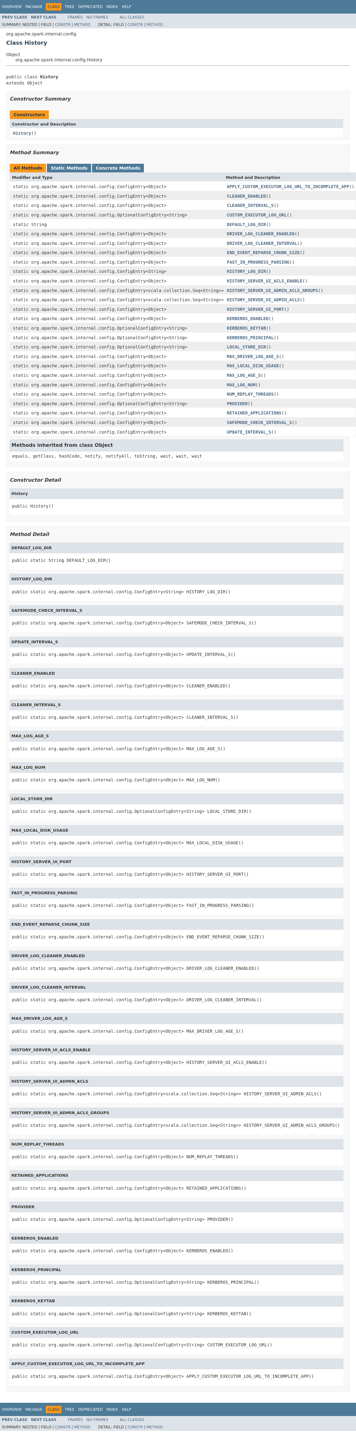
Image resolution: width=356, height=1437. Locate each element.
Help (126, 7)
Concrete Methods (118, 168)
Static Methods (69, 168)
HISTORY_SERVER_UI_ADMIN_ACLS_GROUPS (272, 290)
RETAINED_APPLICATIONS (254, 412)
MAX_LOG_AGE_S (244, 375)
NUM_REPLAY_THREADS (250, 394)
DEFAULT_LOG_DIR (246, 224)
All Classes (132, 17)
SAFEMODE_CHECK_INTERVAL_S (259, 422)
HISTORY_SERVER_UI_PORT (255, 309)
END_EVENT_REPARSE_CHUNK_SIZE (263, 252)
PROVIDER (237, 403)
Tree (69, 7)
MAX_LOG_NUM (241, 384)
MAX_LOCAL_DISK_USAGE (253, 365)
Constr (62, 25)
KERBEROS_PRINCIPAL (250, 337)
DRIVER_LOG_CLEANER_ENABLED (261, 233)
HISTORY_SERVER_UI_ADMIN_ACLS (263, 299)
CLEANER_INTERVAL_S (250, 205)
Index (112, 7)
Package (33, 7)
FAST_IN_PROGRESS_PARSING (258, 262)
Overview (12, 7)
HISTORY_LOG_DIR (246, 271)
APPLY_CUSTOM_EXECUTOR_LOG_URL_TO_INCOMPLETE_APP (288, 186)
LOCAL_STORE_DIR (246, 346)
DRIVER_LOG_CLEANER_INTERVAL (262, 243)
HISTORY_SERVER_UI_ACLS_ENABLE (264, 280)
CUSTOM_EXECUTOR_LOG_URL (257, 214)
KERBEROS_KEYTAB (246, 328)
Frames (75, 17)
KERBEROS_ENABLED (248, 318)
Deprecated (90, 7)
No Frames (97, 17)
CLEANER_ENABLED (246, 196)
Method (82, 25)
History (22, 133)
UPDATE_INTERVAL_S (249, 432)
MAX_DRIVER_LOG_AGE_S (253, 356)
